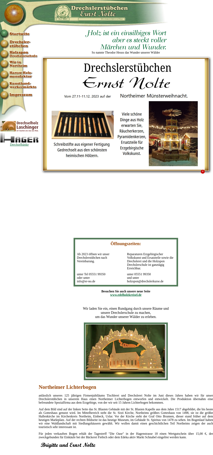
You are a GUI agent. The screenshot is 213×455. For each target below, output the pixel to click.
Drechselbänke (19, 143)
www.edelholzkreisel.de (126, 295)
